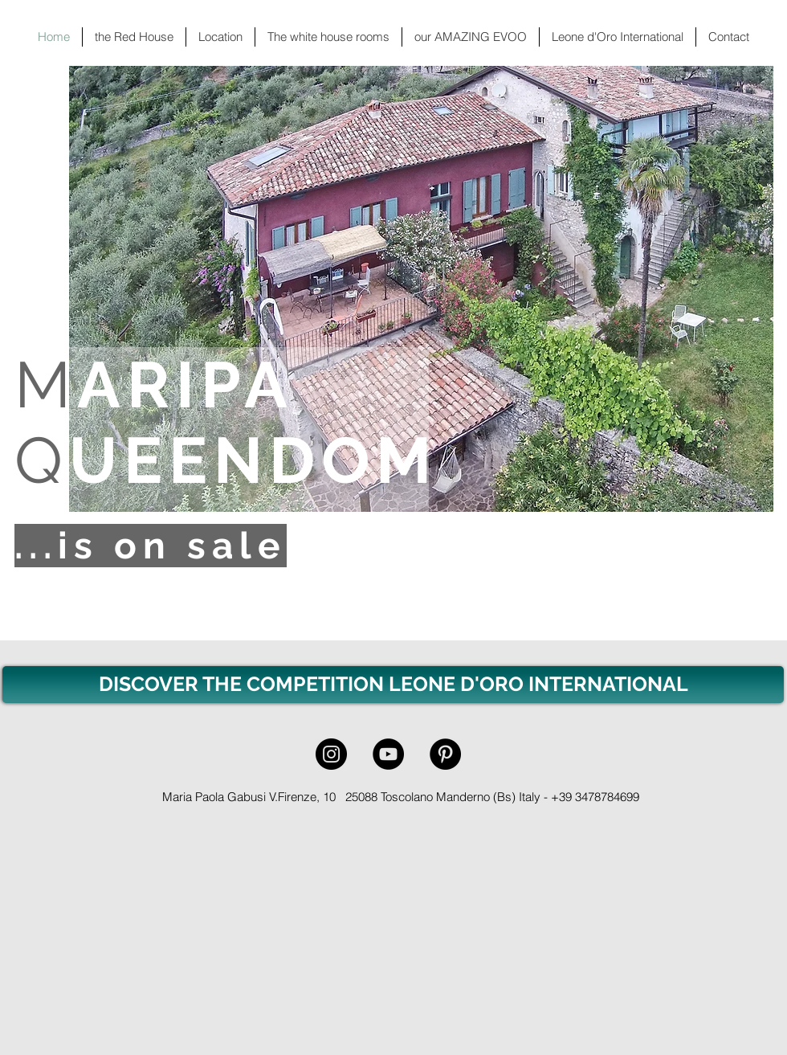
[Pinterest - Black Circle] (445, 754)
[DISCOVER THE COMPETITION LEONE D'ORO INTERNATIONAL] (393, 684)
